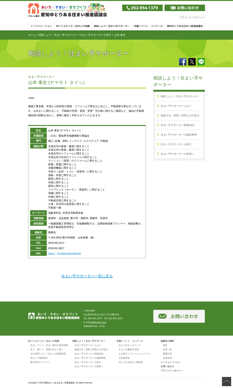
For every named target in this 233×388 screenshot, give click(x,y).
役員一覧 (167, 349)
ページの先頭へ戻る (226, 381)
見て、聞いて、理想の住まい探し (46, 349)
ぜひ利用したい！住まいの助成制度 (48, 353)
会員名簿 (167, 358)
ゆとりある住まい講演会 (131, 362)
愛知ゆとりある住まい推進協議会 (185, 25)
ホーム (32, 34)
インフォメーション (41, 25)
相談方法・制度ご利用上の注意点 (180, 115)
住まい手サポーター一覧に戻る (87, 276)
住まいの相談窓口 (39, 358)
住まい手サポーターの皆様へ (177, 153)
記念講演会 (124, 358)
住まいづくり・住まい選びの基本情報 (49, 345)
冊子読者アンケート (40, 362)
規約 (165, 345)
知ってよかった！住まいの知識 (73, 25)
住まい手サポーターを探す (95, 34)
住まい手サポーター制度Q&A (178, 125)
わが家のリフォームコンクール (134, 353)
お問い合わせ (167, 366)
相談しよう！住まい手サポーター (112, 25)
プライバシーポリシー (192, 17)
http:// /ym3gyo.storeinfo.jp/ (64, 253)
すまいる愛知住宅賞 (129, 349)
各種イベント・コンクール (148, 25)
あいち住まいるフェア (130, 345)
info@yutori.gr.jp (98, 322)
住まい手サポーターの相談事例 (179, 134)
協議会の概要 (167, 341)
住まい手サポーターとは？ (176, 105)
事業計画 (167, 353)
